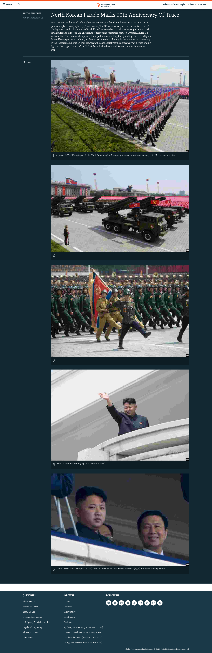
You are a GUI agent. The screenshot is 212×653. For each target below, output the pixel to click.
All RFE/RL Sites (30, 632)
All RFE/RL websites (197, 5)
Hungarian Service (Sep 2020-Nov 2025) (83, 643)
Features (68, 607)
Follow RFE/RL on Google (174, 5)
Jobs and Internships (32, 617)
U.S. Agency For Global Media (36, 622)
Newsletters (70, 612)
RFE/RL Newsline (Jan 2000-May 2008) (83, 632)
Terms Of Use (29, 612)
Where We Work (30, 607)
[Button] (27, 63)
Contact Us (28, 638)
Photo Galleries (32, 13)
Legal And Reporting (32, 627)
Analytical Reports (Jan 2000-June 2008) (83, 638)
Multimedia (69, 617)
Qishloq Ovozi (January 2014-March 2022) (83, 627)
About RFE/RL (29, 602)
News (67, 602)
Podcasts (68, 622)
